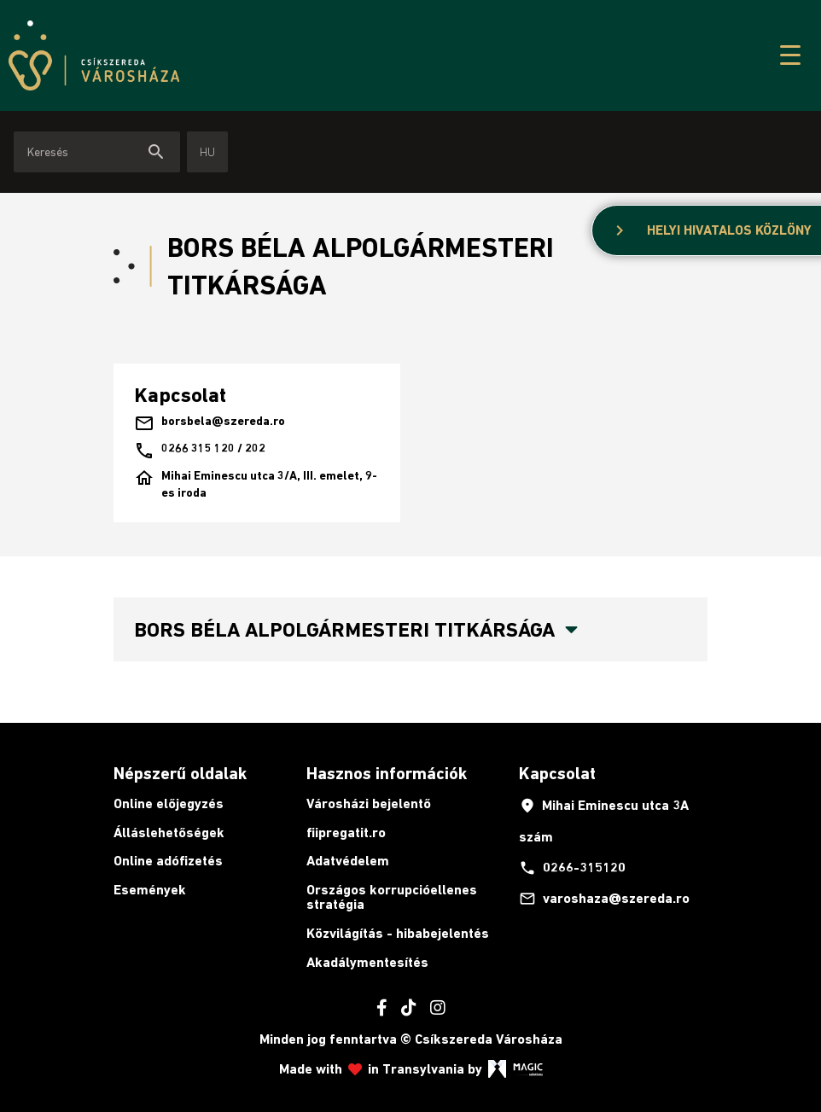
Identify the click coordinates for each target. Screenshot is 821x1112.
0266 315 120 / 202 (199, 450)
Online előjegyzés (169, 803)
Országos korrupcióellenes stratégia (391, 897)
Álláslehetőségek (169, 832)
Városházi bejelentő (368, 803)
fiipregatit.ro (346, 832)
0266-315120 (572, 867)
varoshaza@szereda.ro (604, 898)
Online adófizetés (168, 861)
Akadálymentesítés (367, 962)
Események (150, 890)
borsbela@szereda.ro (209, 423)
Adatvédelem (347, 861)
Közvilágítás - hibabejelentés (397, 933)
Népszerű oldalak (180, 773)
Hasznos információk (386, 773)
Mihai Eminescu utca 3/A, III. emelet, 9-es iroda (255, 484)
